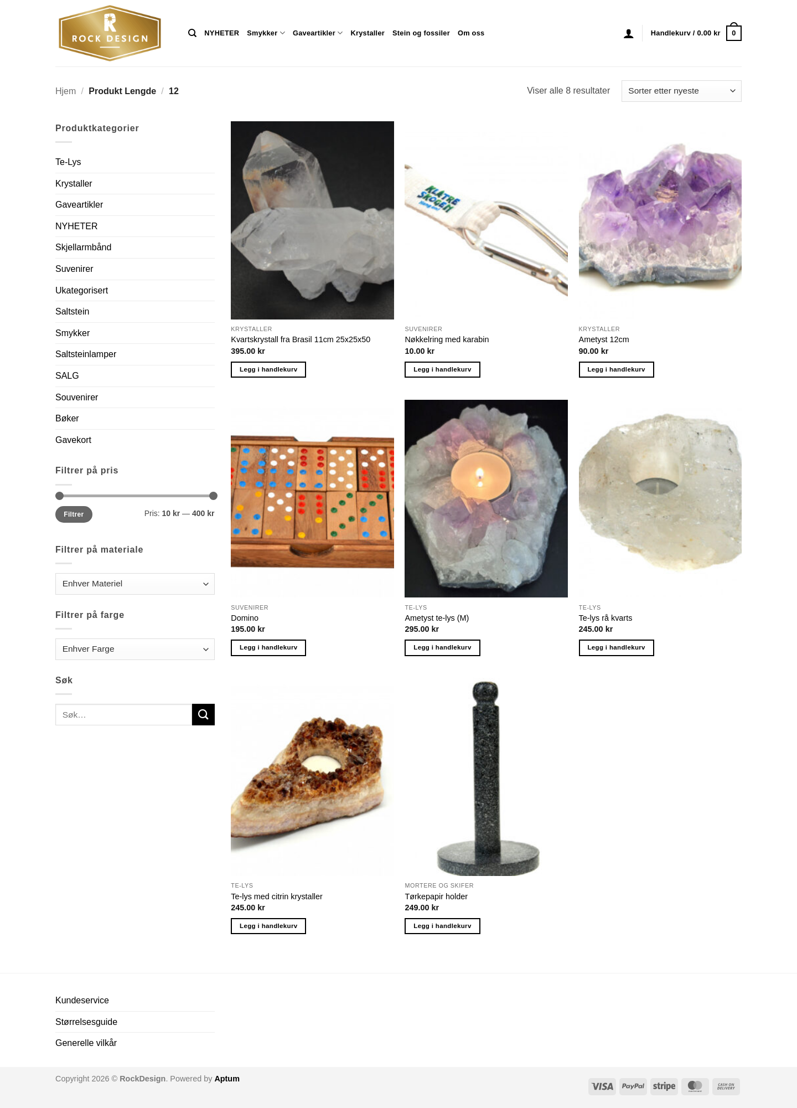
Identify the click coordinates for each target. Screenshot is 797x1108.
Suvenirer (74, 269)
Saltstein (72, 311)
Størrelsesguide (86, 1022)
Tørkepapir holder (436, 896)
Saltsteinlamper (85, 354)
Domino (244, 618)
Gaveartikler (318, 33)
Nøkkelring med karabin (447, 339)
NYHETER (221, 33)
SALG (67, 375)
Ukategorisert (81, 290)
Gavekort (73, 440)
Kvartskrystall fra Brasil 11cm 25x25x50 (300, 339)
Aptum (227, 1078)
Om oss (471, 33)
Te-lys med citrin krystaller (277, 896)
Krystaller (367, 33)
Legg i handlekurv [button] (268, 369)
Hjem (65, 91)
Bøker (67, 418)
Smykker (266, 33)
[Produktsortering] (682, 91)
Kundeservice (82, 1000)
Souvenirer (76, 397)
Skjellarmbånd (83, 247)
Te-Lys (68, 162)
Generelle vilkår (86, 1043)
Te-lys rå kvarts (606, 618)
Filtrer (74, 514)
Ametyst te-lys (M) (437, 618)
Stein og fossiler (421, 33)
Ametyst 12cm (604, 339)
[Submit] (203, 714)
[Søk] (192, 33)
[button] (628, 33)
